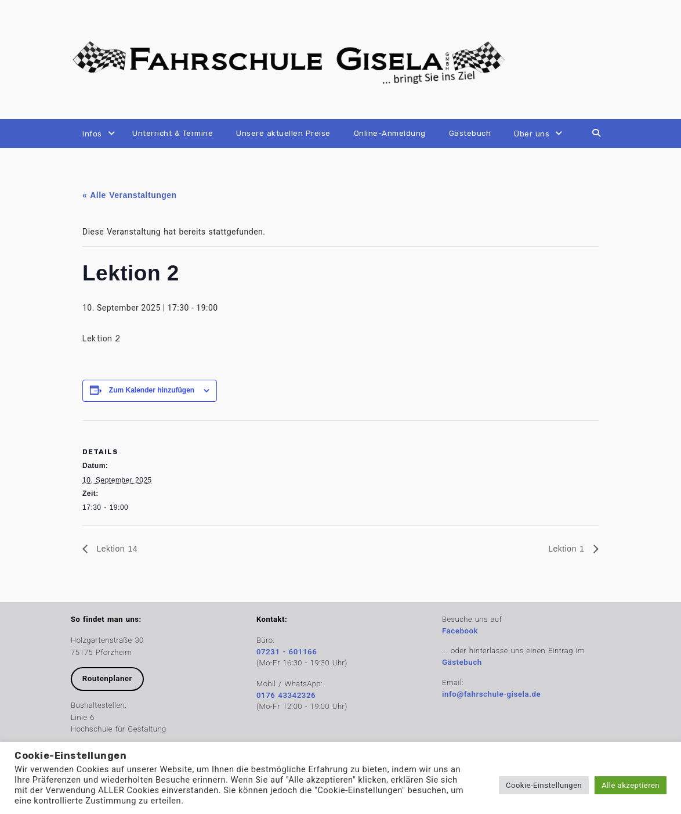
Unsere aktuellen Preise (283, 133)
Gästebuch (470, 133)
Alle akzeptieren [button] (631, 785)
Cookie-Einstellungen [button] (544, 785)
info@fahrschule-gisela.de (491, 694)
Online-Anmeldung (390, 133)
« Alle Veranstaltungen (129, 195)
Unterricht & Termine (172, 133)
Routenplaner (107, 678)
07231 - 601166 (286, 651)
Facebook (460, 630)
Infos (92, 133)
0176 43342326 (286, 695)
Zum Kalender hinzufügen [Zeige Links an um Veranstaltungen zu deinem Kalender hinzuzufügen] (151, 390)
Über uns (531, 133)
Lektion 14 (115, 548)
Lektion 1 (568, 548)
